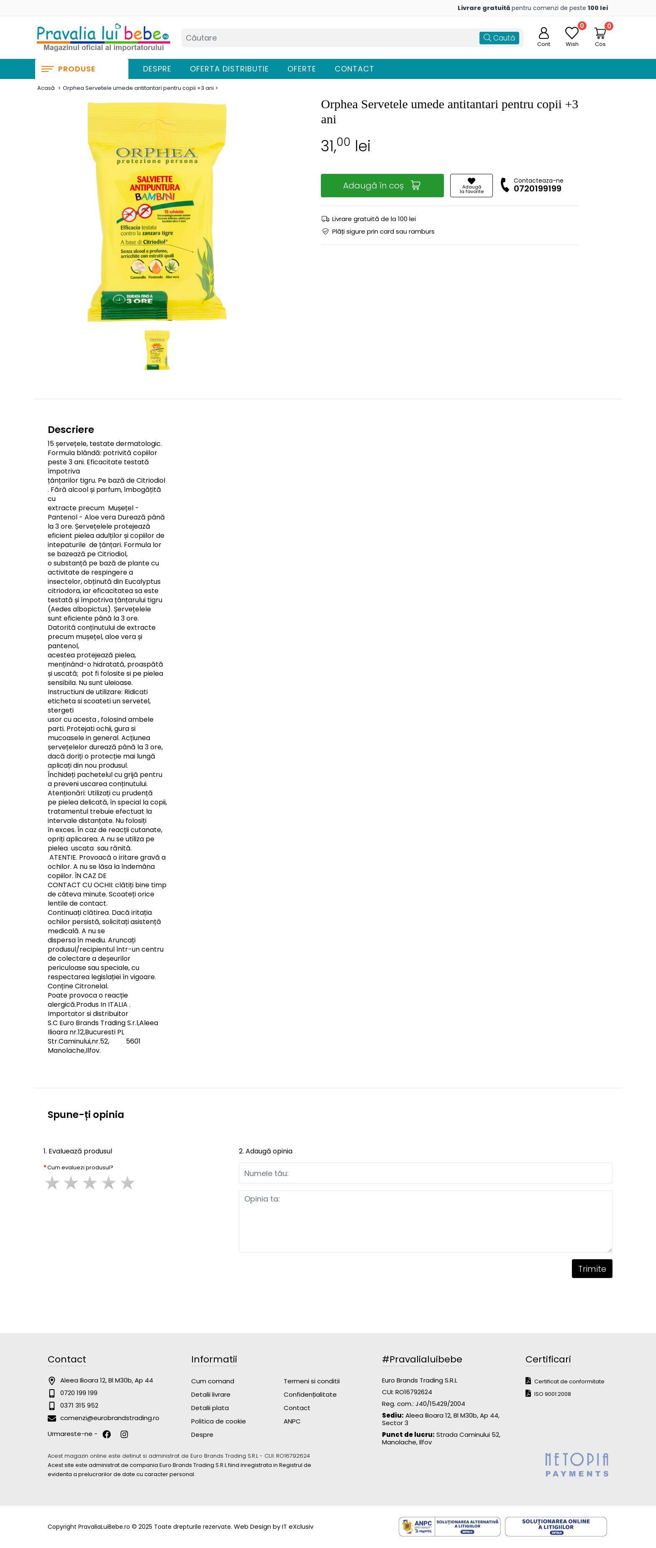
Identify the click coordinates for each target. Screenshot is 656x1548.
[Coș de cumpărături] (600, 33)
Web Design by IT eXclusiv (273, 1526)
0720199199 (537, 188)
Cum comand (212, 1381)
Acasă (46, 88)
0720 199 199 (78, 1392)
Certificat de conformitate (565, 1381)
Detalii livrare (211, 1394)
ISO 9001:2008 (548, 1393)
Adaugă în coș (382, 185)
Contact (354, 69)
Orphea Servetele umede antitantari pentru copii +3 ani (138, 88)
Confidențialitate (310, 1394)
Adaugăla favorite (472, 186)
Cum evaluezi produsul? (80, 1167)
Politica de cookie (218, 1421)
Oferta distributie (229, 69)
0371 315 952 (79, 1405)
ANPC (292, 1421)
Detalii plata (210, 1407)
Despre (157, 69)
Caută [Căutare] (499, 38)
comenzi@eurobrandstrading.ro (109, 1417)
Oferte (301, 69)
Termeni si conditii (312, 1381)
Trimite (592, 1269)
